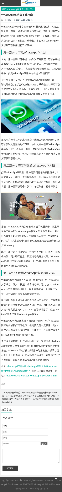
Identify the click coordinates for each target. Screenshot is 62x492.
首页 (4, 9)
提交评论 (10, 468)
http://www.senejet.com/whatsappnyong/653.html (31, 375)
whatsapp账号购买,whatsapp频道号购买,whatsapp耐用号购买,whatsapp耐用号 (31, 484)
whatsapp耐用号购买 (18, 9)
